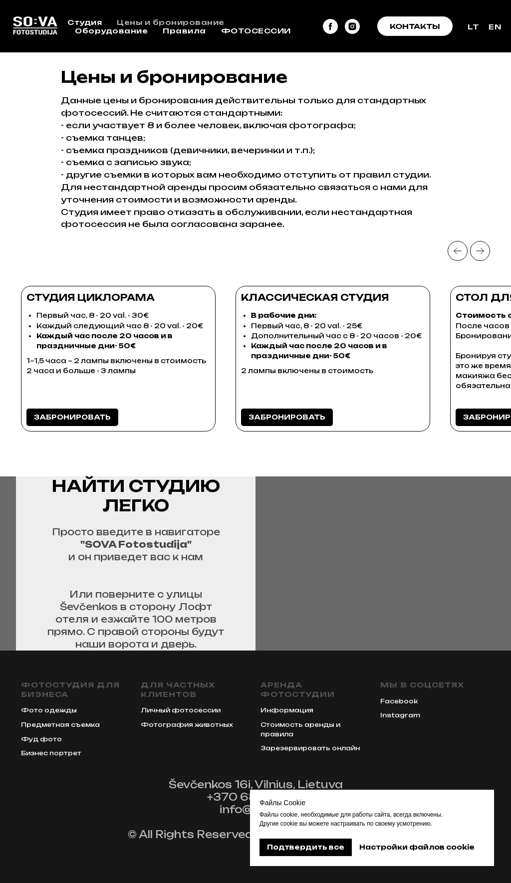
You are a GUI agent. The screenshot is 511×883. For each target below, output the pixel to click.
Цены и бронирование (171, 22)
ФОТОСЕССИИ (256, 30)
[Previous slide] (458, 251)
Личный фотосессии (181, 710)
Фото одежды (49, 710)
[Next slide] (480, 251)
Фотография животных (187, 724)
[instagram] (352, 26)
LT (473, 26)
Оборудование (111, 30)
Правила (184, 30)
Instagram (400, 715)
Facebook (399, 701)
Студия (84, 22)
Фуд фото (41, 739)
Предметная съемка (60, 724)
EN (495, 26)
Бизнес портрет (51, 753)
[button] (415, 26)
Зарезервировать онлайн (310, 748)
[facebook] (330, 26)
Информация (286, 710)
